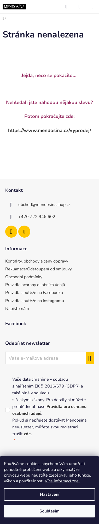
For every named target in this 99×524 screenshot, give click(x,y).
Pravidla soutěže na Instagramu (34, 301)
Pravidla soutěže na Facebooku (34, 293)
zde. (28, 434)
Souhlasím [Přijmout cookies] (49, 511)
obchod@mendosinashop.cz (44, 205)
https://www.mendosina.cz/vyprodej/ (49, 130)
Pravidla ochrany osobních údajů (35, 285)
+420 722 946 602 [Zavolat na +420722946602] (36, 217)
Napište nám (17, 309)
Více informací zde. (62, 481)
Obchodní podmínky (23, 277)
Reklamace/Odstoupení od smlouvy (38, 269)
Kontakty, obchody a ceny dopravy (36, 261)
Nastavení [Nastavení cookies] (49, 494)
